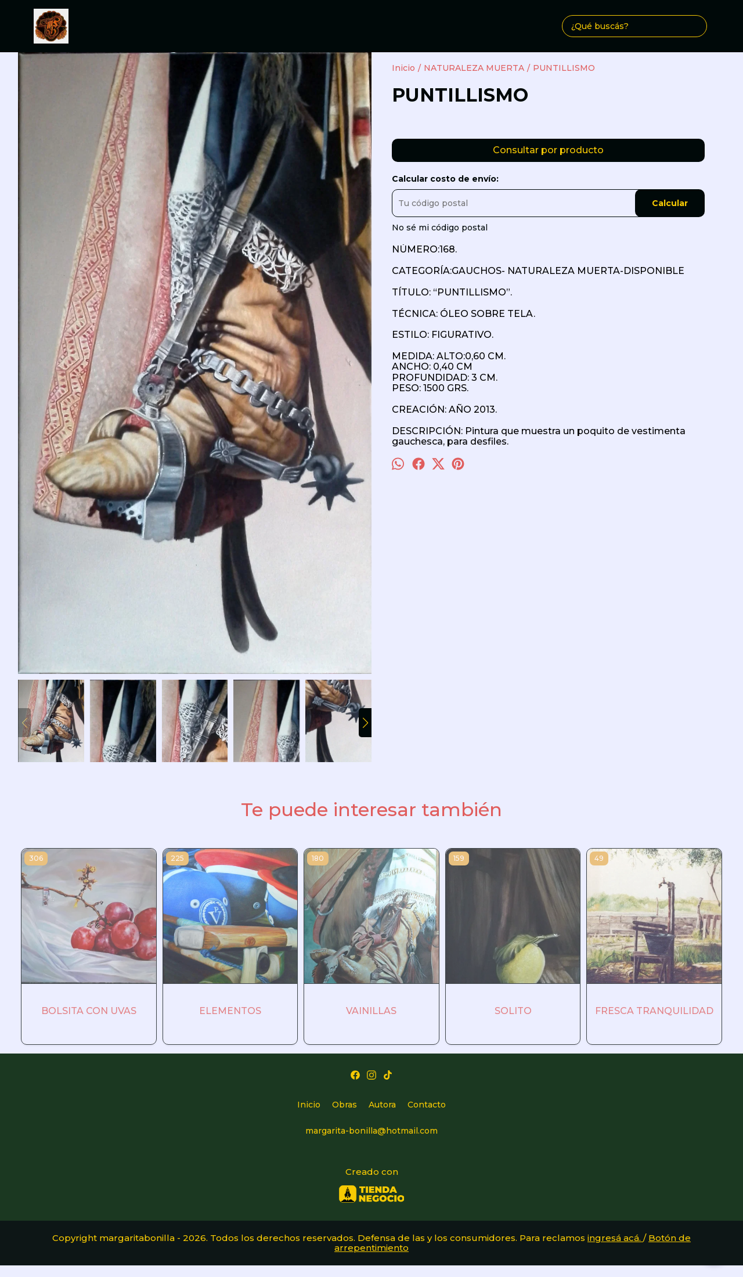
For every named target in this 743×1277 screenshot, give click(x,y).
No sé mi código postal (440, 227)
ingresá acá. (615, 1237)
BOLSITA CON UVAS (88, 1010)
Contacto (426, 1104)
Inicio (308, 1104)
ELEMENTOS (230, 1010)
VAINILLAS (371, 1010)
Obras (344, 1104)
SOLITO (513, 1010)
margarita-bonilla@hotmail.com (371, 1131)
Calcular (670, 203)
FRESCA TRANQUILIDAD (654, 1010)
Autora (382, 1104)
